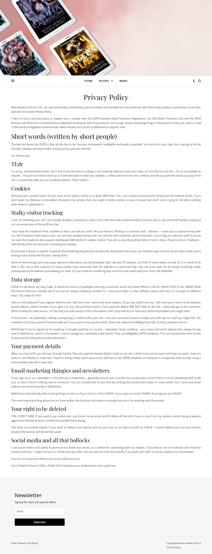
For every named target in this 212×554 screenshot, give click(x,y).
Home (88, 80)
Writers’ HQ (35, 107)
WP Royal (33, 543)
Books (104, 80)
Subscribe (39, 522)
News (124, 80)
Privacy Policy (174, 547)
